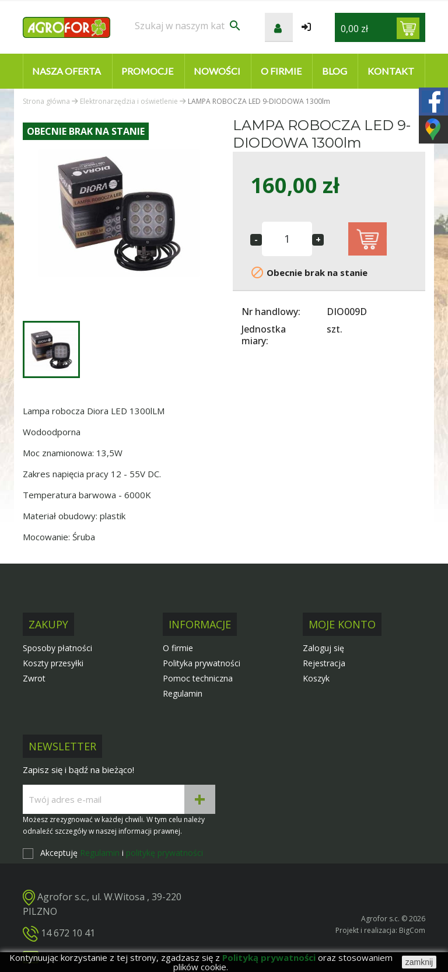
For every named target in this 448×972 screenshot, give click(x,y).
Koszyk (316, 678)
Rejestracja (324, 663)
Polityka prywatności (201, 663)
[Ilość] (287, 239)
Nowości (217, 70)
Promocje (147, 70)
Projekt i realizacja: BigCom (380, 930)
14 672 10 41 (68, 932)
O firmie (281, 70)
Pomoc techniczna (198, 678)
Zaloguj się (323, 647)
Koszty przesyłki (53, 663)
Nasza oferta (66, 70)
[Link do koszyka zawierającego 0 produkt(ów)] (408, 28)
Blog (334, 70)
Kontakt (391, 70)
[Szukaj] (188, 26)
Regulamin (182, 693)
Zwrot (34, 678)
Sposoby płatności (57, 647)
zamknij (419, 962)
